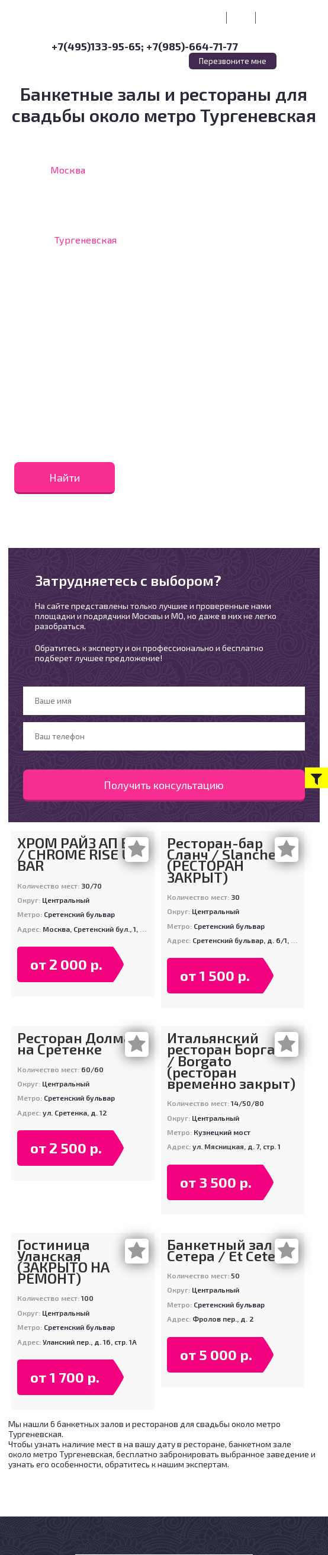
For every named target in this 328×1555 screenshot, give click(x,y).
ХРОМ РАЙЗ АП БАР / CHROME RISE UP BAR (82, 854)
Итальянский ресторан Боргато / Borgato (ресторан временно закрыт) (231, 1060)
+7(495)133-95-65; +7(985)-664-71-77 (145, 46)
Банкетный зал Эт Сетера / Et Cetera (229, 1250)
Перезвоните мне (232, 61)
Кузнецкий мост (222, 1132)
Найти (64, 477)
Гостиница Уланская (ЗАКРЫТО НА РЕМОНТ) (63, 1261)
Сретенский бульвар (79, 914)
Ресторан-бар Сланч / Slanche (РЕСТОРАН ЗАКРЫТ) (221, 860)
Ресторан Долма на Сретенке (74, 1043)
